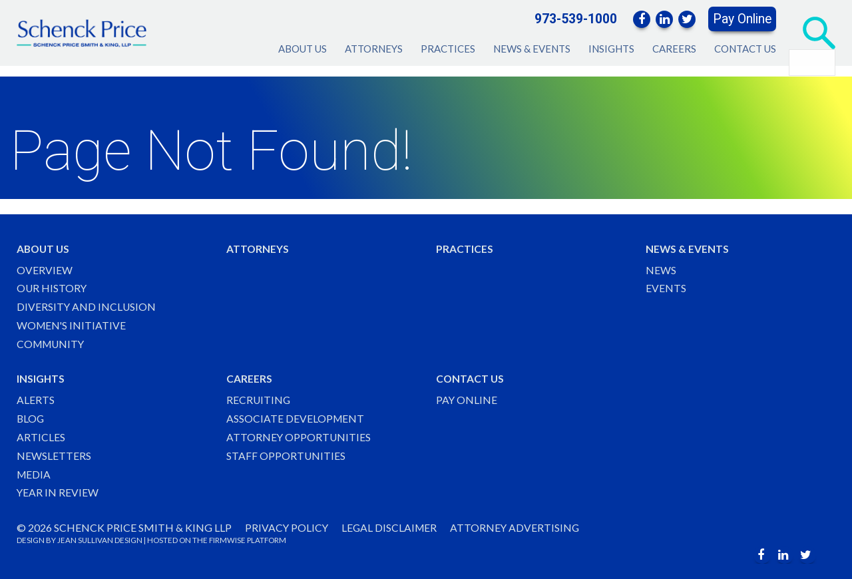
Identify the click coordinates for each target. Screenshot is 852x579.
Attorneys (374, 49)
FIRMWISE (227, 540)
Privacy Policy (287, 527)
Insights (611, 49)
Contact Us (745, 49)
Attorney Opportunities (299, 436)
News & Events (531, 49)
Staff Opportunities (286, 455)
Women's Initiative (72, 323)
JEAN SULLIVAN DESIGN (99, 540)
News (661, 266)
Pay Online (742, 19)
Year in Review (58, 492)
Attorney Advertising (518, 527)
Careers (674, 49)
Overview (45, 266)
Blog (31, 417)
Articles (41, 436)
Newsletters (54, 455)
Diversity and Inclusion (87, 303)
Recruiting (259, 398)
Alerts (36, 398)
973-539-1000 (575, 19)
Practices (448, 49)
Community (52, 341)
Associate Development (295, 417)
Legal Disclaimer (391, 527)
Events (666, 285)
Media (34, 473)
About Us (302, 49)
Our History (52, 285)
